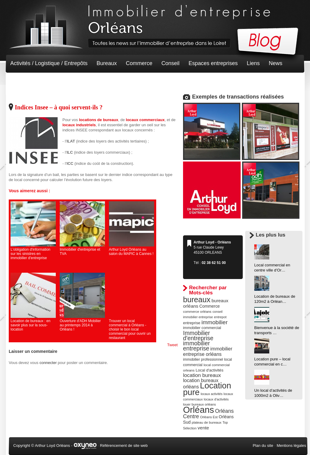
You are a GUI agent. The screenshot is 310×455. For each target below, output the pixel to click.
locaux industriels (79, 125)
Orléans (198, 410)
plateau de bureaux (207, 422)
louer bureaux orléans (199, 404)
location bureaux (202, 375)
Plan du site (263, 445)
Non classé (23, 81)
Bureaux (106, 63)
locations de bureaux (98, 120)
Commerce (139, 63)
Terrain (54, 81)
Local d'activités (209, 370)
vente (203, 427)
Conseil (170, 63)
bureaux (196, 299)
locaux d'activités (216, 399)
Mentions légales (291, 445)
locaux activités (211, 394)
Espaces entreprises (213, 63)
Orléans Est (208, 417)
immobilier (214, 322)
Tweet (172, 345)
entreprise (191, 323)
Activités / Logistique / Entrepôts (48, 63)
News (275, 63)
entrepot (220, 317)
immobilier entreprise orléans (207, 351)
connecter (48, 362)
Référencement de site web (124, 445)
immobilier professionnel (203, 359)
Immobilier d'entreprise (198, 335)
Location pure (207, 389)
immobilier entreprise (196, 346)
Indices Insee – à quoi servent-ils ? (59, 107)
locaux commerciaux (145, 120)
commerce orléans (197, 311)
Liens (253, 63)
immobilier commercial (202, 328)
